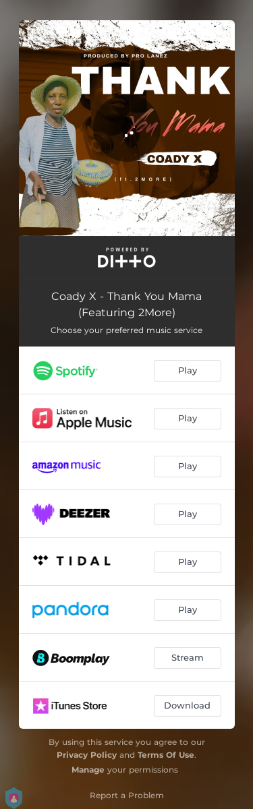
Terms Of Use (166, 755)
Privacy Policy (87, 755)
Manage (88, 770)
